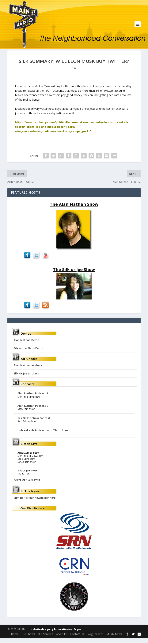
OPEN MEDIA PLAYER (27, 485)
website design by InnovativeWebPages (55, 634)
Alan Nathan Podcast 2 (32, 410)
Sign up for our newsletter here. (35, 502)
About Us (61, 639)
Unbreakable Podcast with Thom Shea (42, 435)
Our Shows (28, 639)
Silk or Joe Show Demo (28, 353)
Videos (99, 639)
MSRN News (114, 639)
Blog (90, 639)
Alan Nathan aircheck (28, 370)
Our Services (45, 639)
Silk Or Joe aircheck (26, 378)
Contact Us (77, 639)
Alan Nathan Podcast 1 (32, 398)
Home (15, 639)
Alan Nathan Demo (26, 345)
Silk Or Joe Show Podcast (33, 423)
